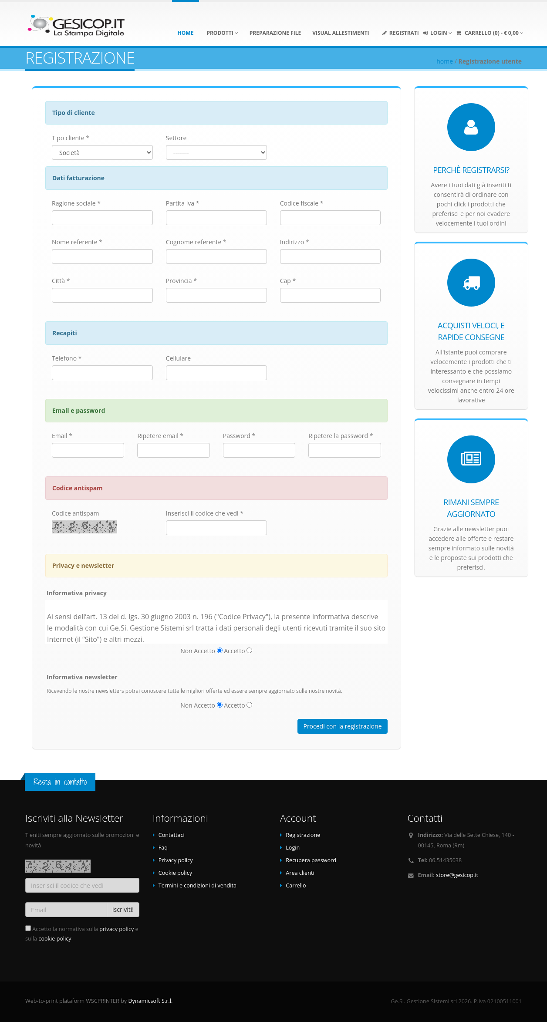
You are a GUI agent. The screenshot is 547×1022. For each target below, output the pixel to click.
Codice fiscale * (302, 203)
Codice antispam (75, 513)
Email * (62, 436)
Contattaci (172, 835)
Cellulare (178, 358)
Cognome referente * (196, 242)
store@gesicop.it (457, 875)
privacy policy (116, 929)
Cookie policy (175, 873)
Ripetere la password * (340, 436)
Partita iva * (182, 203)
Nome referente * (77, 242)
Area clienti (300, 873)
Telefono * (66, 358)
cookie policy (54, 938)
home (444, 61)
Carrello (296, 885)
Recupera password (311, 860)
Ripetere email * (160, 436)
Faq (163, 847)
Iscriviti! (123, 909)
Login (293, 847)
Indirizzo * (294, 242)
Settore (176, 138)
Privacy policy (176, 860)
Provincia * (181, 281)
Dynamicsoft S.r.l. (150, 1001)
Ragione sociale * (76, 203)
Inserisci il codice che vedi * (204, 513)
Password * (239, 436)
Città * (61, 281)
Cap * (288, 281)
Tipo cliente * (70, 138)
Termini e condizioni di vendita (197, 885)
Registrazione (303, 835)
